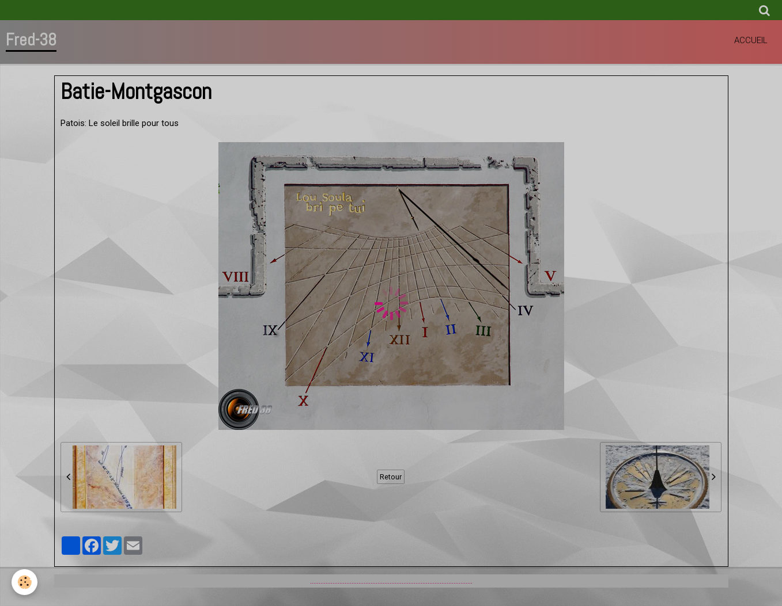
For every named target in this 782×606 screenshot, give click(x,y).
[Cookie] (24, 582)
